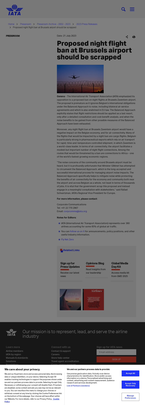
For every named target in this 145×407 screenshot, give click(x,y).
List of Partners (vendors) (78, 386)
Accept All (130, 373)
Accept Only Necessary (130, 384)
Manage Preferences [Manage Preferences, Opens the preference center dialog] (130, 396)
